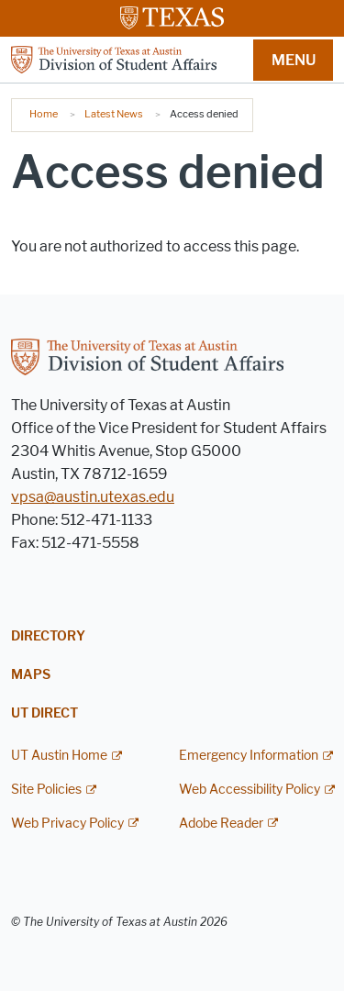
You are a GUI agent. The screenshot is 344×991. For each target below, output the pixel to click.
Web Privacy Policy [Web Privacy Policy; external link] (67, 823)
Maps (30, 675)
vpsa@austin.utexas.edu (92, 497)
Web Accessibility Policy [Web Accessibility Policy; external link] (249, 789)
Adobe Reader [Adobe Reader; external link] (221, 823)
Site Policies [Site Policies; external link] (46, 789)
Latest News (113, 113)
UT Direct (44, 713)
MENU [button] (294, 60)
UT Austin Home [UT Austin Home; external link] (59, 755)
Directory (48, 636)
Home (43, 113)
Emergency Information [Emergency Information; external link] (248, 755)
